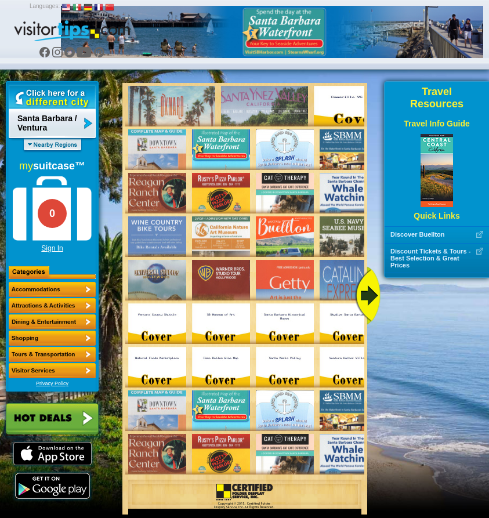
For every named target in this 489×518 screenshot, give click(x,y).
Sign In (52, 248)
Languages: (45, 6)
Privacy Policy (52, 383)
